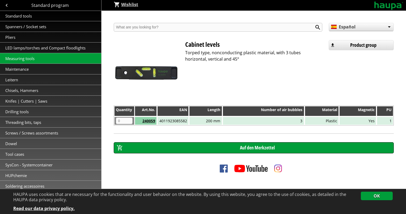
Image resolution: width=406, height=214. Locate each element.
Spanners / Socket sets (25, 26)
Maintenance (17, 69)
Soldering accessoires (24, 186)
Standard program (50, 5)
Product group (363, 45)
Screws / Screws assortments (31, 133)
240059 (148, 120)
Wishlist (126, 4)
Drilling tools (17, 111)
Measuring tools (20, 58)
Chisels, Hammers (21, 90)
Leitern (12, 79)
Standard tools (18, 16)
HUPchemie (16, 175)
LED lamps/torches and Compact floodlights (45, 48)
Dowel (11, 143)
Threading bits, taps (23, 122)
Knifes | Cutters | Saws (26, 101)
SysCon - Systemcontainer (29, 164)
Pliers (10, 37)
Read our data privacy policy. (44, 208)
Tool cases (15, 154)
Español (343, 27)
